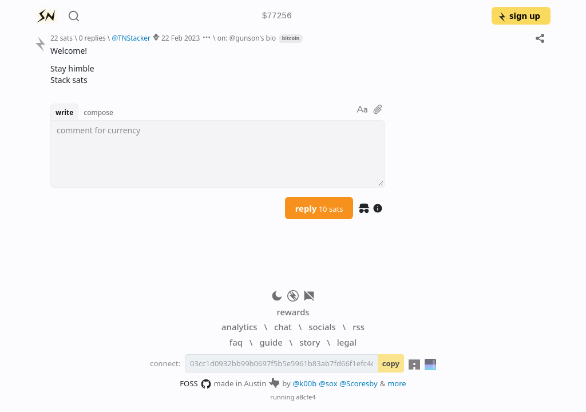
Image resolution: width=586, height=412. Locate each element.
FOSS (195, 384)
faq (236, 342)
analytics (239, 326)
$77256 (277, 16)
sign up (518, 15)
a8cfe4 (306, 397)
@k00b (305, 383)
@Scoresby (359, 383)
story (309, 342)
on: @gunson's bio (246, 37)
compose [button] (98, 112)
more (396, 383)
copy (390, 363)
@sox (328, 383)
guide (270, 342)
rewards (292, 312)
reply (319, 208)
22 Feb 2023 (180, 37)
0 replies (92, 37)
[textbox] (217, 154)
